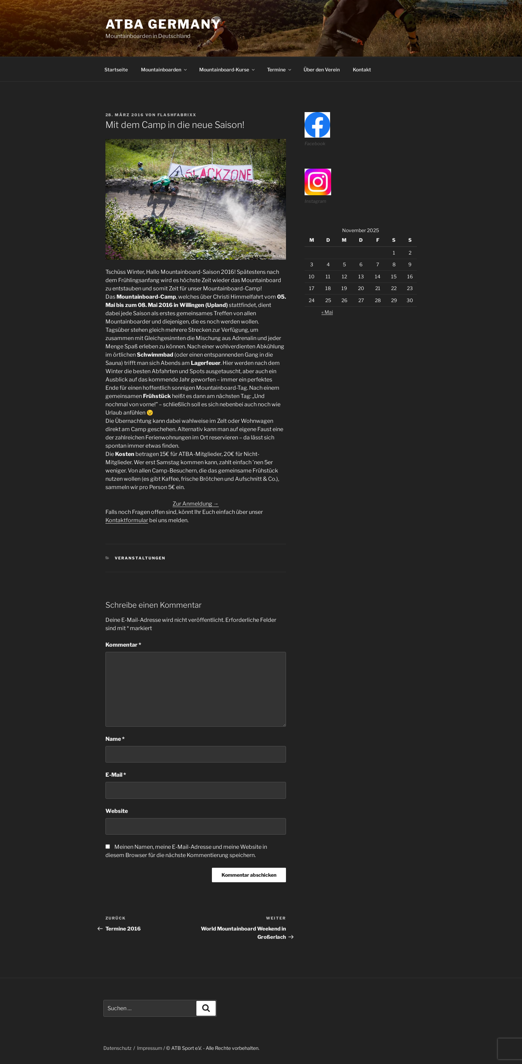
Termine (279, 69)
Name (115, 739)
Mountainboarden (164, 69)
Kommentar (123, 645)
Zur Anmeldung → (196, 503)
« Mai (327, 312)
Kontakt (362, 69)
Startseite (116, 69)
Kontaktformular (126, 520)
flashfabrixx (177, 114)
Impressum (149, 1048)
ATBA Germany (163, 24)
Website (116, 811)
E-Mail (115, 775)
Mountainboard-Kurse (227, 69)
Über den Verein (322, 69)
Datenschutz (117, 1048)
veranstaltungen (140, 558)
